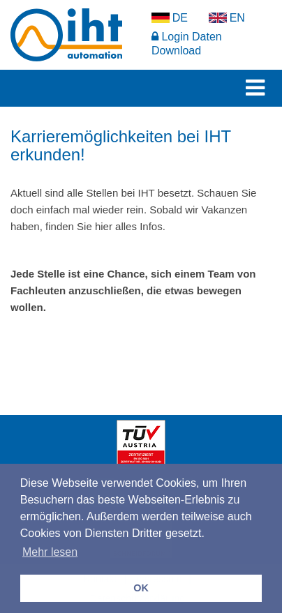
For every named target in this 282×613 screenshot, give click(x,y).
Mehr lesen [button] (49, 552)
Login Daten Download (186, 43)
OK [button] (141, 587)
